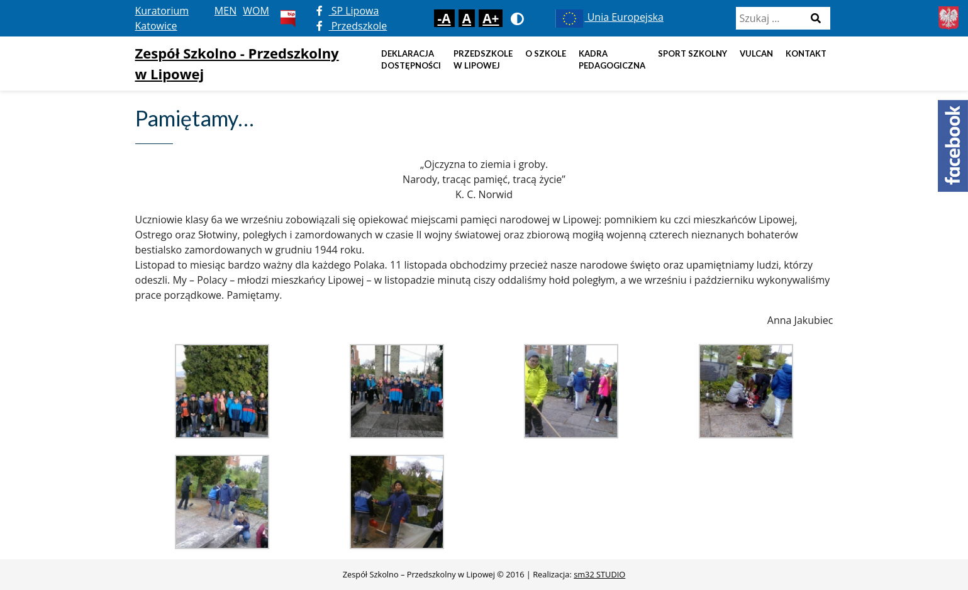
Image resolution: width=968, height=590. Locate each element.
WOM (256, 11)
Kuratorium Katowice (162, 18)
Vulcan (756, 53)
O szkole (545, 53)
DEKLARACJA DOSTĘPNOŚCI (411, 59)
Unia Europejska (609, 17)
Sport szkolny (692, 53)
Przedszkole (351, 26)
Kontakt (806, 53)
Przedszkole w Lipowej (483, 59)
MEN (225, 11)
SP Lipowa (347, 11)
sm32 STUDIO (599, 574)
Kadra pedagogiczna (612, 59)
